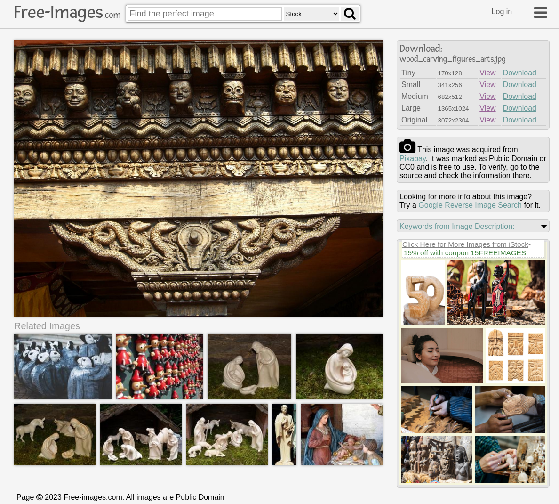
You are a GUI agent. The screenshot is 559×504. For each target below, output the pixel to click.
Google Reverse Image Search (470, 205)
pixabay (412, 158)
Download (519, 73)
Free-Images (67, 12)
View (487, 73)
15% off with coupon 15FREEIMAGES (465, 253)
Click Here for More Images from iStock (465, 244)
